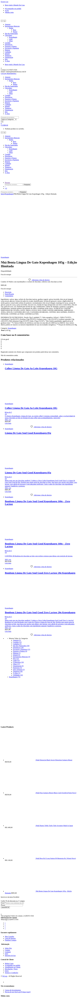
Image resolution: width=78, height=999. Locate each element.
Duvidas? (8, 976)
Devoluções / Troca (11, 909)
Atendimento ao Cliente (12, 907)
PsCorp (4, 916)
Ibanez (15, 32)
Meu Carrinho (9, 877)
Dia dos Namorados (11, 33)
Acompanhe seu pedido (13, 8)
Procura (7, 182)
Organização (9, 57)
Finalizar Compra (10, 880)
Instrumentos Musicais (12, 26)
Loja (7, 10)
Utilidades (18, 615)
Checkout (8, 946)
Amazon (7, 24)
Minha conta (9, 12)
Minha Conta (9, 904)
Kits (6, 59)
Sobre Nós (8, 888)
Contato (7, 890)
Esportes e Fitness (11, 46)
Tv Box (7, 61)
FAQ (6, 894)
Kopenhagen (13, 37)
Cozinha (7, 43)
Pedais (11, 28)
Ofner (11, 41)
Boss (14, 30)
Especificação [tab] (9, 234)
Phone (3, 845)
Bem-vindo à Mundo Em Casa (15, 5)
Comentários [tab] (9, 236)
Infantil (7, 54)
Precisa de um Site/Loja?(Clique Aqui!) (18, 932)
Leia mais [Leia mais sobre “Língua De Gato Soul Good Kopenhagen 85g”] (8, 432)
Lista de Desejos (10, 879)
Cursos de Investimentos (13, 930)
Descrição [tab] (8, 232)
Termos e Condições (11, 913)
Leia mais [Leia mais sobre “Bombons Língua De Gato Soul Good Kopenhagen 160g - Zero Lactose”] (8, 503)
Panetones (17, 608)
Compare (8, 892)
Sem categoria (19, 610)
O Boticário (18, 602)
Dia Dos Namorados (21, 586)
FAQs (7, 911)
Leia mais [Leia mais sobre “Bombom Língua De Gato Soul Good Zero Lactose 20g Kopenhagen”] (8, 572)
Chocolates (8, 35)
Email (3, 843)
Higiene (7, 50)
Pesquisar (27, 184)
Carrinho (8, 942)
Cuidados (8, 52)
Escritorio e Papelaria (12, 48)
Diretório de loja (10, 896)
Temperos (8, 55)
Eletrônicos (8, 44)
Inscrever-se (5, 847)
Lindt (10, 39)
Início (3, 194)
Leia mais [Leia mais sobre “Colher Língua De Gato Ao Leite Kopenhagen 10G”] (8, 364)
